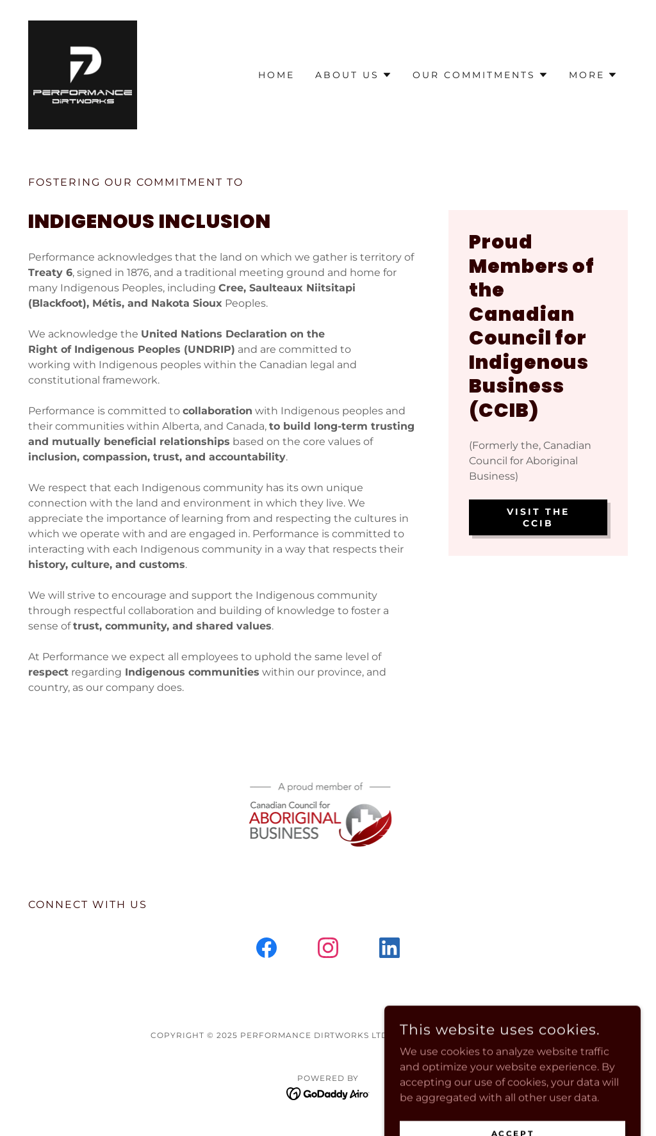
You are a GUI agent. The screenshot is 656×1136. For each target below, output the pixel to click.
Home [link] (276, 75)
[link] (82, 74)
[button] (353, 75)
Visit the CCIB (538, 517)
